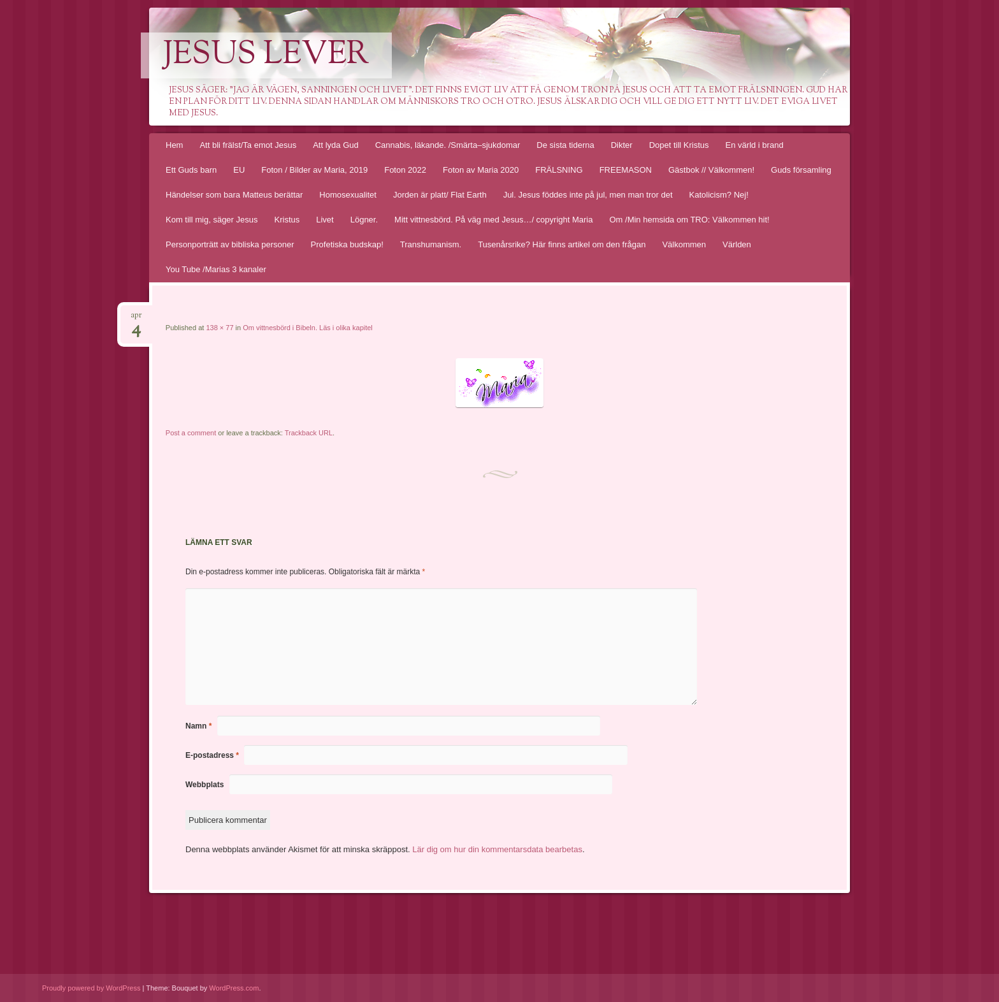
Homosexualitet (348, 195)
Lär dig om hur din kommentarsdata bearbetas (497, 849)
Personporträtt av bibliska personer (230, 244)
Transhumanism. (430, 244)
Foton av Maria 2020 (481, 170)
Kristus (287, 219)
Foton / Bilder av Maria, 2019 (314, 170)
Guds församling (801, 170)
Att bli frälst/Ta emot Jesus (247, 145)
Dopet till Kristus (679, 145)
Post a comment (191, 433)
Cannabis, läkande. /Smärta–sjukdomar (448, 145)
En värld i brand (755, 145)
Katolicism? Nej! (719, 195)
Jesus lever (266, 55)
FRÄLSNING (558, 170)
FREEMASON (626, 170)
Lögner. (364, 219)
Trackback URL (309, 433)
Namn (198, 726)
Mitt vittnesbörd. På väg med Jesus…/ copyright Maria (493, 219)
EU (239, 170)
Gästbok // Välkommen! (711, 170)
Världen (736, 244)
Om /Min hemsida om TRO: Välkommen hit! (689, 219)
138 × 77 (219, 327)
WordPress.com (234, 988)
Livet (324, 219)
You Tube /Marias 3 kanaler (216, 269)
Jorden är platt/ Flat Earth (440, 195)
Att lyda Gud (336, 145)
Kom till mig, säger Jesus (212, 219)
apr (136, 319)
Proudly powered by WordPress (91, 988)
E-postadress (212, 755)
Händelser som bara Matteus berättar (234, 195)
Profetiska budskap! (347, 244)
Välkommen (684, 244)
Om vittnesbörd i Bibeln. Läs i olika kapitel (308, 327)
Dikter (622, 145)
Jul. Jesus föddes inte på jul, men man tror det (588, 195)
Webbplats (204, 784)
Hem (174, 145)
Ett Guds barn (191, 170)
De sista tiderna (565, 145)
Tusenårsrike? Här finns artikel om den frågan (561, 244)
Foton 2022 (405, 170)
